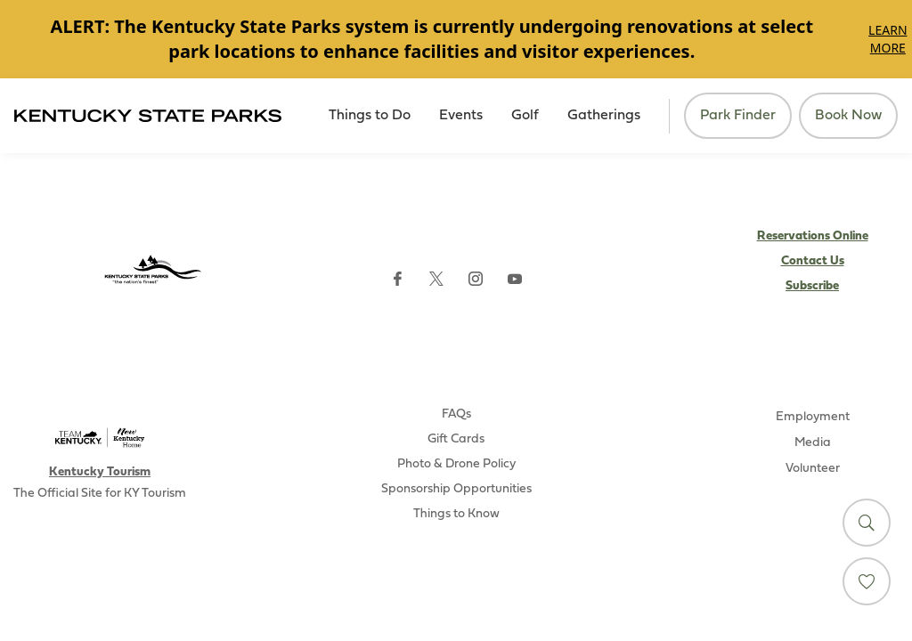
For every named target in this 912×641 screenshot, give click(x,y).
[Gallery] (456, 39)
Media (812, 443)
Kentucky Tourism (100, 472)
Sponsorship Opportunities (456, 489)
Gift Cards (456, 439)
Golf (525, 116)
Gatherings (603, 116)
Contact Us (812, 261)
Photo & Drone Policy (456, 464)
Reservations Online (812, 236)
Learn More (887, 38)
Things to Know (456, 514)
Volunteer (813, 468)
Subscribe (812, 286)
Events (461, 116)
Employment (813, 417)
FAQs (456, 414)
